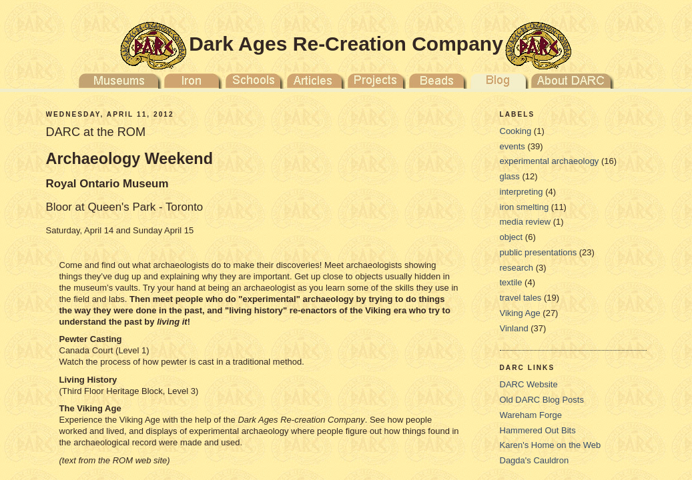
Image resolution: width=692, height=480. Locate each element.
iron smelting (524, 207)
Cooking (516, 131)
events (512, 146)
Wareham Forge (531, 415)
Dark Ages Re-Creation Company (346, 44)
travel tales (521, 298)
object (511, 237)
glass (510, 176)
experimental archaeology (549, 161)
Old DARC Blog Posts (542, 400)
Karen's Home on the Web (550, 445)
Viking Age (520, 313)
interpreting (521, 192)
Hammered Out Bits (538, 430)
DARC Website (529, 384)
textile (511, 282)
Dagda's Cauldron (534, 460)
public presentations (538, 252)
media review (525, 222)
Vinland (514, 328)
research (517, 268)
